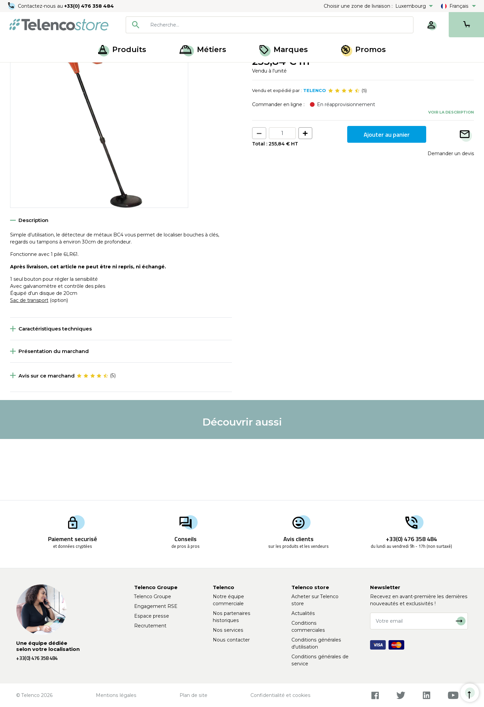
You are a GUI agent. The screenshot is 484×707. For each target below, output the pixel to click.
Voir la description (451, 173)
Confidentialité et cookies (280, 695)
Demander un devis (451, 215)
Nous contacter (231, 640)
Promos (363, 49)
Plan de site (193, 695)
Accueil (18, 70)
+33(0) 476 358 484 (89, 6)
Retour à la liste (30, 84)
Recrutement (150, 626)
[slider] (343, 152)
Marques (283, 49)
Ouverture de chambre (59, 70)
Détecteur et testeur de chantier (129, 70)
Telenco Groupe (152, 596)
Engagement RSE (155, 606)
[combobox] (269, 24)
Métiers (202, 49)
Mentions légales (116, 695)
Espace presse (151, 616)
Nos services (228, 630)
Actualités (303, 613)
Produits (122, 49)
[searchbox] (279, 24)
